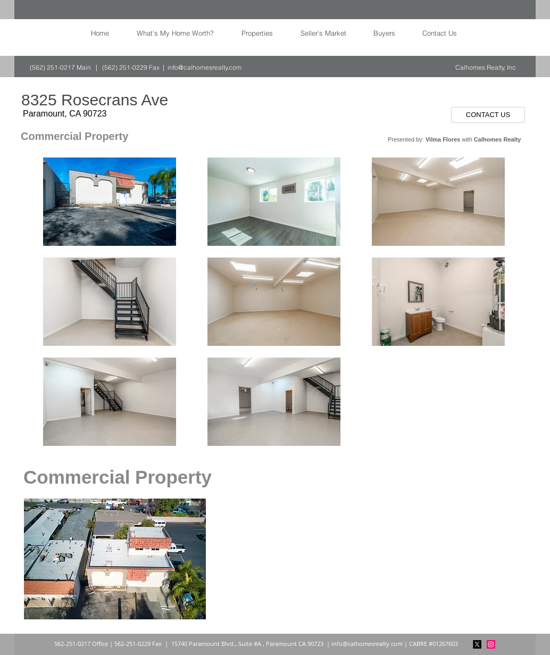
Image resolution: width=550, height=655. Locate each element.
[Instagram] (491, 644)
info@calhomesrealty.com (204, 67)
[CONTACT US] (488, 115)
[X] (477, 644)
